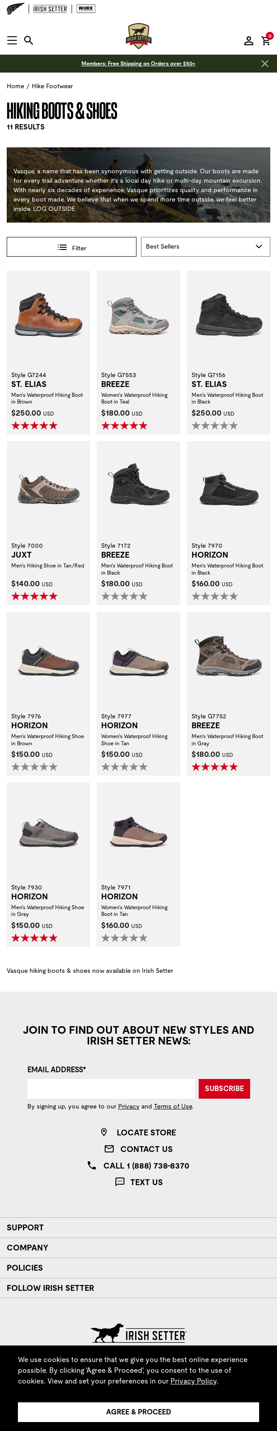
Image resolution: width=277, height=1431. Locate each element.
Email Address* (56, 1070)
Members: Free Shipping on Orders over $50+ (138, 63)
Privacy (129, 1106)
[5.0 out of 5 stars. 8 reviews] (48, 596)
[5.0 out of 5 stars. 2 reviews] (48, 425)
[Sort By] (206, 247)
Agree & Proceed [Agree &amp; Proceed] (138, 1412)
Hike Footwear (52, 86)
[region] (138, 1388)
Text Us (146, 1182)
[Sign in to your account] (248, 40)
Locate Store (146, 1132)
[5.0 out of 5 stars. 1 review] (48, 937)
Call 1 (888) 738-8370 (146, 1165)
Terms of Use (173, 1106)
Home (15, 86)
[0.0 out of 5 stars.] (229, 425)
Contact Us (146, 1149)
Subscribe (224, 1088)
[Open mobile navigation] (12, 40)
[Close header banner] (265, 63)
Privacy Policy (193, 1381)
